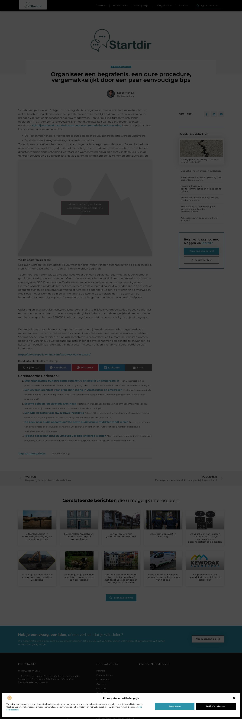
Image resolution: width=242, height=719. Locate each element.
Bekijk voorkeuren (216, 706)
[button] (234, 698)
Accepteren (175, 706)
